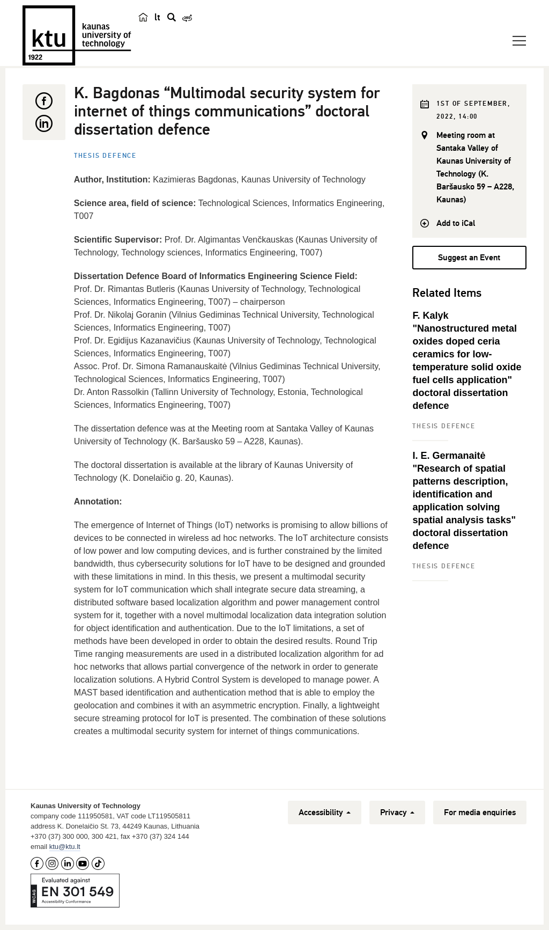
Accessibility (325, 812)
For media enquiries (480, 812)
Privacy (397, 812)
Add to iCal (455, 223)
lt (157, 17)
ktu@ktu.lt (64, 847)
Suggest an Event (469, 257)
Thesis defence (105, 156)
